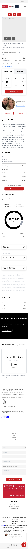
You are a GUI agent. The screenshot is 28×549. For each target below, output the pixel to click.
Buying (14, 433)
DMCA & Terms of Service (15, 547)
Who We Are (14, 442)
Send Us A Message (14, 479)
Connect (14, 444)
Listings (14, 431)
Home (14, 428)
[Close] (25, 534)
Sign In (22, 1)
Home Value (14, 439)
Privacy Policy (5, 547)
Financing (14, 437)
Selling (14, 435)
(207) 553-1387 (14, 508)
